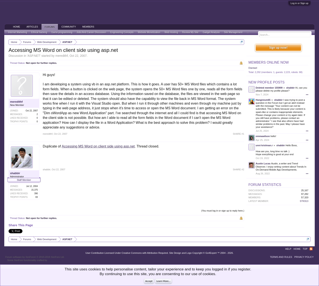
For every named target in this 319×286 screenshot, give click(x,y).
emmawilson (263, 136)
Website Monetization (149, 32)
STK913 (304, 201)
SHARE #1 (238, 134)
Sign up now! (278, 47)
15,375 (34, 190)
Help (288, 249)
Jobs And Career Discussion (91, 32)
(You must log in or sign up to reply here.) (222, 210)
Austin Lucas (263, 163)
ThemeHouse (55, 260)
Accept (148, 281)
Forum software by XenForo (35, 257)
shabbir (15, 173)
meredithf (61, 55)
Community (68, 26)
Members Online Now (268, 62)
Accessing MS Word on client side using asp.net (98, 146)
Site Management (233, 32)
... (248, 32)
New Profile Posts (266, 82)
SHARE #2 (238, 169)
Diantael (252, 68)
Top (305, 249)
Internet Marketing (17, 32)
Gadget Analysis (211, 32)
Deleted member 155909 (269, 87)
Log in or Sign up (299, 3)
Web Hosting (171, 32)
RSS (311, 248)
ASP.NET (34, 55)
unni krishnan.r (264, 145)
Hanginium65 (263, 100)
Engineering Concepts (122, 32)
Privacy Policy (304, 257)
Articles (32, 26)
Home (16, 26)
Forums (50, 27)
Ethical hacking (39, 32)
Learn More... (164, 281)
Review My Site (190, 32)
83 (36, 197)
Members (88, 26)
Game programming (62, 32)
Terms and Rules (281, 257)
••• (307, 94)
